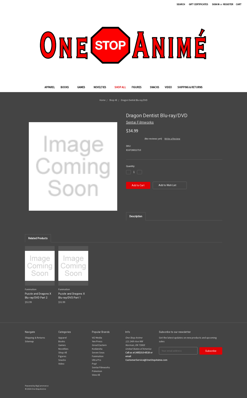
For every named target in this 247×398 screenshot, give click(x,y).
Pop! (94, 363)
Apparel (50, 87)
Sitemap (29, 341)
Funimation (97, 356)
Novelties (101, 87)
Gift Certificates (198, 4)
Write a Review (172, 138)
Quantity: (130, 166)
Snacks (154, 87)
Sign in (215, 4)
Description (135, 216)
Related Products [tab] (38, 238)
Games (82, 87)
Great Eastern (99, 345)
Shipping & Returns (190, 87)
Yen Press (97, 341)
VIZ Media (97, 337)
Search (181, 4)
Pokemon (97, 371)
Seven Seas (98, 352)
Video (168, 87)
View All (96, 374)
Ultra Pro (96, 360)
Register (228, 4)
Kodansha (97, 348)
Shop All (120, 87)
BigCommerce (42, 385)
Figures (138, 87)
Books (66, 87)
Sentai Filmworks (101, 367)
